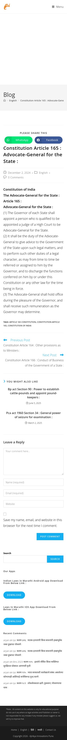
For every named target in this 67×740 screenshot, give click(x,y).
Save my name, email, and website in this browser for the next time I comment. (32, 523)
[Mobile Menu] (58, 6)
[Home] (4, 100)
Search (7, 553)
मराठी (40, 729)
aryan (6, 640)
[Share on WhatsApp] (18, 140)
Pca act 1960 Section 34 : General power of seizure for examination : (33, 415)
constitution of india (19, 325)
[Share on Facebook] (49, 140)
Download (14, 595)
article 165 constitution (22, 322)
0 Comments (15, 177)
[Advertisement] (33, 49)
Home (14, 729)
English (43, 172)
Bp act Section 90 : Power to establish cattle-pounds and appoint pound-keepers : (33, 393)
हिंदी (32, 729)
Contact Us (50, 729)
